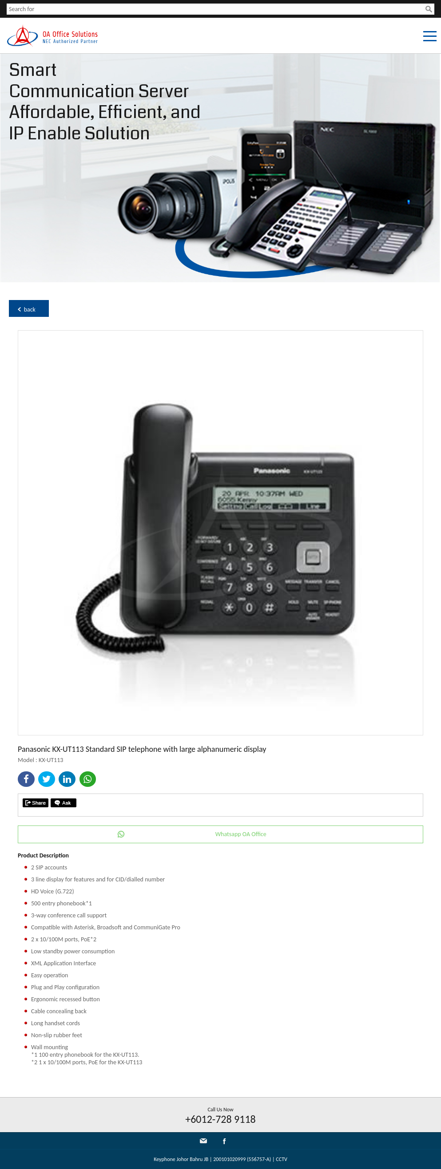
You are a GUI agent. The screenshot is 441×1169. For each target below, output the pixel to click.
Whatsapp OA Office (240, 834)
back (30, 309)
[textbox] (216, 9)
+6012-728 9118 (220, 1119)
